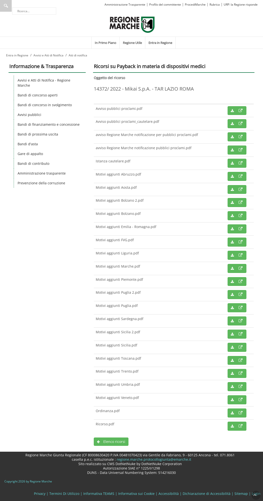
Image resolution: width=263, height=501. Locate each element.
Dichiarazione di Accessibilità (207, 493)
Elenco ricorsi (111, 441)
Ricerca (6, 6)
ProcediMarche (195, 4)
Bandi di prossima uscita (38, 134)
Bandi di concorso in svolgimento (45, 105)
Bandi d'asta (28, 144)
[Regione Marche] (132, 24)
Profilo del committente (165, 4)
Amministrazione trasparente (42, 173)
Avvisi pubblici (29, 114)
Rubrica (215, 4)
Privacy (39, 493)
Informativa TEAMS (98, 493)
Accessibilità (168, 493)
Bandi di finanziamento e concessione (49, 124)
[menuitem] (105, 43)
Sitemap (241, 493)
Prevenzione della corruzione (41, 183)
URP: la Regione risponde (241, 4)
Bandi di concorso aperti (38, 95)
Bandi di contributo (33, 163)
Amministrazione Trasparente (125, 4)
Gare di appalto (30, 153)
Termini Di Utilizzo (64, 493)
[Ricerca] (34, 11)
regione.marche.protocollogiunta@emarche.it (153, 459)
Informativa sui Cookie (136, 493)
